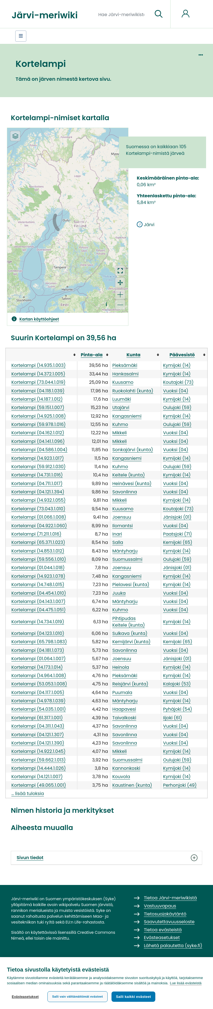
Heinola (120, 667)
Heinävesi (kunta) (131, 483)
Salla (117, 542)
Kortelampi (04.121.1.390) (37, 743)
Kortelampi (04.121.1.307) (37, 734)
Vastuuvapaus (160, 906)
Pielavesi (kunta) (130, 584)
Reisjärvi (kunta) (130, 684)
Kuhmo (120, 424)
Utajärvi (120, 407)
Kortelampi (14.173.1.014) (37, 667)
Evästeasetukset (25, 997)
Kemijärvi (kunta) (131, 642)
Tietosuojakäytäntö (165, 914)
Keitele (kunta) (128, 475)
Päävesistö (182, 355)
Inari (117, 534)
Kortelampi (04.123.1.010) (37, 633)
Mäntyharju (125, 551)
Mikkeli (119, 433)
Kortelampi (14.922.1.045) (38, 751)
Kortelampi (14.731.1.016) (37, 475)
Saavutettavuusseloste (169, 922)
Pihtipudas (124, 618)
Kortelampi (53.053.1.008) (39, 684)
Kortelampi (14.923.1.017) (37, 458)
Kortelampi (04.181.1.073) (37, 650)
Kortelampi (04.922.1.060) (39, 526)
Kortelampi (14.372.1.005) (38, 374)
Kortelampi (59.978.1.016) (38, 424)
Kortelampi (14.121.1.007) (37, 776)
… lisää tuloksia (27, 793)
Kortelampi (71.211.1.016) (36, 534)
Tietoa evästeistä (163, 930)
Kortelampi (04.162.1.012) (37, 433)
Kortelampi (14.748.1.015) (37, 584)
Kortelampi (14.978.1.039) (38, 701)
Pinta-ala (92, 355)
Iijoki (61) (172, 718)
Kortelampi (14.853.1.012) (37, 551)
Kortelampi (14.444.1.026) (38, 768)
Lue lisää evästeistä (185, 983)
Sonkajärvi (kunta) (132, 450)
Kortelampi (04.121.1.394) (37, 492)
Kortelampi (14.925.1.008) (38, 416)
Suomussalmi (127, 559)
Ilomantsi (122, 526)
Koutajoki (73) (178, 382)
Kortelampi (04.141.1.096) (38, 441)
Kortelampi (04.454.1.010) (38, 593)
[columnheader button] (41, 354)
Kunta (133, 355)
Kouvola (121, 776)
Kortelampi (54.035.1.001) (38, 709)
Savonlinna (124, 492)
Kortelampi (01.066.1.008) (38, 517)
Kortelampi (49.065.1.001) (38, 785)
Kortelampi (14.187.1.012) (37, 399)
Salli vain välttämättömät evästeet (77, 996)
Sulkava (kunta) (130, 633)
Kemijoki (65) (177, 542)
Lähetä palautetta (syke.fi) (173, 945)
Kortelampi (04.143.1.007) (38, 601)
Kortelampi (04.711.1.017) (37, 483)
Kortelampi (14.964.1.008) (38, 675)
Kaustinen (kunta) (132, 785)
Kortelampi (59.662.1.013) (38, 760)
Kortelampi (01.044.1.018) (38, 567)
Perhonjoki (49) (180, 785)
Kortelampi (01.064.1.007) (38, 658)
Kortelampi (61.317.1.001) (37, 718)
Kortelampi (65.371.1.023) (38, 542)
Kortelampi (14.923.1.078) (38, 576)
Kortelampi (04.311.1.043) (37, 726)
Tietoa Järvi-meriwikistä (170, 898)
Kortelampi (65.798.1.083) (39, 642)
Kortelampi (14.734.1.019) (37, 622)
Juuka (119, 593)
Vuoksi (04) (175, 391)
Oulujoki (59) (177, 407)
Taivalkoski (124, 718)
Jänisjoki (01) (177, 517)
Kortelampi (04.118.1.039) (38, 391)
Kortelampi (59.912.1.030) (38, 466)
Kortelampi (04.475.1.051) (38, 610)
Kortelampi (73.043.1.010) (38, 509)
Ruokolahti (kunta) (132, 391)
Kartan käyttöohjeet (39, 319)
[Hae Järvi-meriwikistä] (123, 14)
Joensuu (121, 517)
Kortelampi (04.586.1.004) (39, 450)
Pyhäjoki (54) (177, 709)
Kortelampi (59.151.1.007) (37, 407)
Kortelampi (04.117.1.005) (37, 692)
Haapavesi (124, 709)
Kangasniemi (126, 416)
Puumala (122, 692)
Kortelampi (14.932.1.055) (38, 500)
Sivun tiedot (106, 857)
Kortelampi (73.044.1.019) (38, 382)
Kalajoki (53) (177, 684)
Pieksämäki (124, 365)
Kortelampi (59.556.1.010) (38, 559)
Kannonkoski (126, 768)
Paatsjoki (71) (177, 534)
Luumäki (121, 399)
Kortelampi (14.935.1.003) (38, 365)
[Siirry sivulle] (158, 14)
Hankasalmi (125, 374)
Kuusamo (122, 382)
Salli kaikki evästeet (133, 997)
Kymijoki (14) (177, 365)
